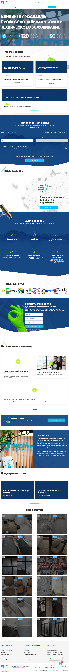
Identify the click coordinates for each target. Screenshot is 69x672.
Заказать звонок (52, 7)
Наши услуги (36, 665)
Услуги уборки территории (6, 650)
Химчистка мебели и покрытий (7, 656)
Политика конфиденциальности (17, 667)
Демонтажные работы (29, 656)
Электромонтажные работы (30, 654)
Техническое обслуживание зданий (31, 647)
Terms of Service (63, 670)
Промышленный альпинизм (7, 654)
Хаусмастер (26, 650)
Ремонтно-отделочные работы (30, 659)
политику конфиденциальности (30, 330)
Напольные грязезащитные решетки (55, 654)
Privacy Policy (55, 670)
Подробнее (17, 82)
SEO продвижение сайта (7, 670)
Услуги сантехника (28, 652)
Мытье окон (3, 652)
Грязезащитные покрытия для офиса (55, 652)
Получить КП (48, 207)
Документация (37, 667)
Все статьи (34, 502)
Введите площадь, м (41, 137)
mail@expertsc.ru (17, 7)
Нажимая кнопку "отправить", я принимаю (33, 330)
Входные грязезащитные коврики (54, 647)
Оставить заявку (34, 160)
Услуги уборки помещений (6, 647)
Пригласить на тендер (62, 7)
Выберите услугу (5, 137)
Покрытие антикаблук (52, 650)
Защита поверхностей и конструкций (8, 659)
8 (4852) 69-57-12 (6, 7)
